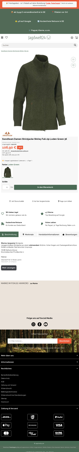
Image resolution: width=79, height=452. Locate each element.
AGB (2, 382)
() (25, 160)
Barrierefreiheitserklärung (9, 375)
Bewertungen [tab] (69, 234)
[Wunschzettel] (6, 37)
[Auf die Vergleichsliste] (73, 59)
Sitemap (4, 398)
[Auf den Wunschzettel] (73, 65)
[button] (72, 37)
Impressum (5, 402)
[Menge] (6, 187)
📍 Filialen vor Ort (60, 12)
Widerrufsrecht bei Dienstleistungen (13, 395)
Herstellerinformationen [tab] (49, 234)
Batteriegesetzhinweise (9, 392)
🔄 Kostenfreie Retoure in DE (50, 21)
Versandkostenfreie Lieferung (19, 151)
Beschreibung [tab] (9, 234)
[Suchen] (37, 45)
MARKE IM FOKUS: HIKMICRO (15, 283)
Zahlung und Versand (8, 385)
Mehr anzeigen (8, 268)
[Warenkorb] (76, 37)
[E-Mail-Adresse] (33, 341)
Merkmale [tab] (28, 234)
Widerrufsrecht (6, 388)
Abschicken (64, 341)
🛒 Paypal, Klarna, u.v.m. (39, 30)
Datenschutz (5, 378)
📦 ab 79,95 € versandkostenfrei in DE (28, 12)
